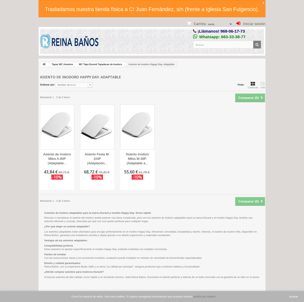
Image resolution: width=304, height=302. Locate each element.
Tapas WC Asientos (62, 64)
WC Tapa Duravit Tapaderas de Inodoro (100, 64)
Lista (262, 85)
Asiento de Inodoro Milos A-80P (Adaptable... (57, 158)
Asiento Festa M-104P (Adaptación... (97, 158)
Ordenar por (47, 84)
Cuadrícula (253, 85)
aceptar (293, 296)
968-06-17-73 (232, 31)
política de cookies (204, 296)
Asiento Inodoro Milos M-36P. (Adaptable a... (137, 158)
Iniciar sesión (253, 23)
